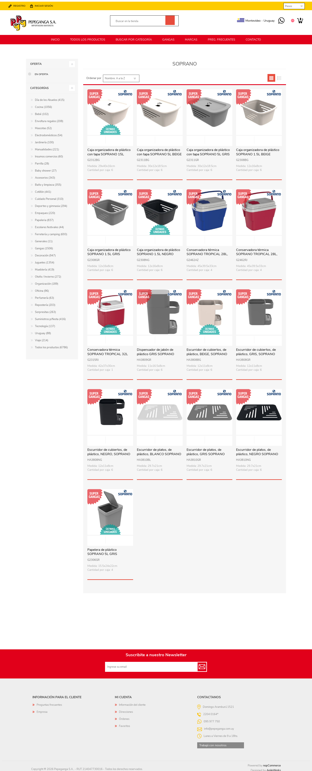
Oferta (36, 61)
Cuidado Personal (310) (49, 196)
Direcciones (126, 709)
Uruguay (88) (43, 331)
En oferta (41, 71)
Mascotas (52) (43, 126)
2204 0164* (210, 711)
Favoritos (124, 723)
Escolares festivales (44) (49, 225)
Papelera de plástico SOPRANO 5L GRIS (102, 549)
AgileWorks (274, 768)
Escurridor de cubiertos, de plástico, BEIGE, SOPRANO (207, 349)
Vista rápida (110, 138)
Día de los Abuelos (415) (49, 97)
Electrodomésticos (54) (48, 133)
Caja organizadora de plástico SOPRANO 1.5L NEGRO (158, 249)
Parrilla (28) (42, 161)
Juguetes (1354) (44, 260)
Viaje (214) (41, 338)
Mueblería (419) (44, 267)
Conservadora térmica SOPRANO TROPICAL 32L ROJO (107, 351)
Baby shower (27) (46, 168)
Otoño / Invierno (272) (48, 274)
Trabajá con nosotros (213, 743)
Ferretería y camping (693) (51, 232)
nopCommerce (272, 763)
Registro (21, 4)
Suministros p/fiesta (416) (50, 317)
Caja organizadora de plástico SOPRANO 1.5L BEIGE (257, 149)
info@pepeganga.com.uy (219, 726)
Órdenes (124, 716)
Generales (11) (44, 239)
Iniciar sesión (46, 4)
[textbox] (139, 20)
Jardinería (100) (44, 140)
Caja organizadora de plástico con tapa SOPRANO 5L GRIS (208, 149)
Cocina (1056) (43, 104)
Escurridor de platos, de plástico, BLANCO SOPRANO (159, 449)
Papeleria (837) (44, 218)
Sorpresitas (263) (45, 309)
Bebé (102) (42, 112)
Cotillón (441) (43, 189)
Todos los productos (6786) (51, 345)
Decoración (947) (45, 253)
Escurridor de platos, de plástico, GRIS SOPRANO (206, 449)
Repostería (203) (45, 302)
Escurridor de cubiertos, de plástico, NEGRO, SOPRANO (108, 449)
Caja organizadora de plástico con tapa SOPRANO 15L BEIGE (109, 151)
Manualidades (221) (47, 147)
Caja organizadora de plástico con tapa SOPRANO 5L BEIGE (159, 149)
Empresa (42, 709)
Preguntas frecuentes (49, 702)
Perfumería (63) (44, 295)
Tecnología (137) (45, 324)
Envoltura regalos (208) (49, 119)
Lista (279, 75)
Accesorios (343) (45, 175)
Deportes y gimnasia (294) (51, 203)
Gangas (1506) (44, 246)
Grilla (271, 75)
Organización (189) (46, 281)
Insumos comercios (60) (49, 154)
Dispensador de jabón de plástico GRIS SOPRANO (155, 349)
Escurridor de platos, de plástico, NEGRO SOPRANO (257, 449)
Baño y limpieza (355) (48, 182)
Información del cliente (132, 702)
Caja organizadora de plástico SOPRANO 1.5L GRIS (109, 249)
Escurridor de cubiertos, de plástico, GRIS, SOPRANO (256, 349)
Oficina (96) (42, 288)
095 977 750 (279, 19)
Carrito (298, 19)
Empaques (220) (45, 211)
